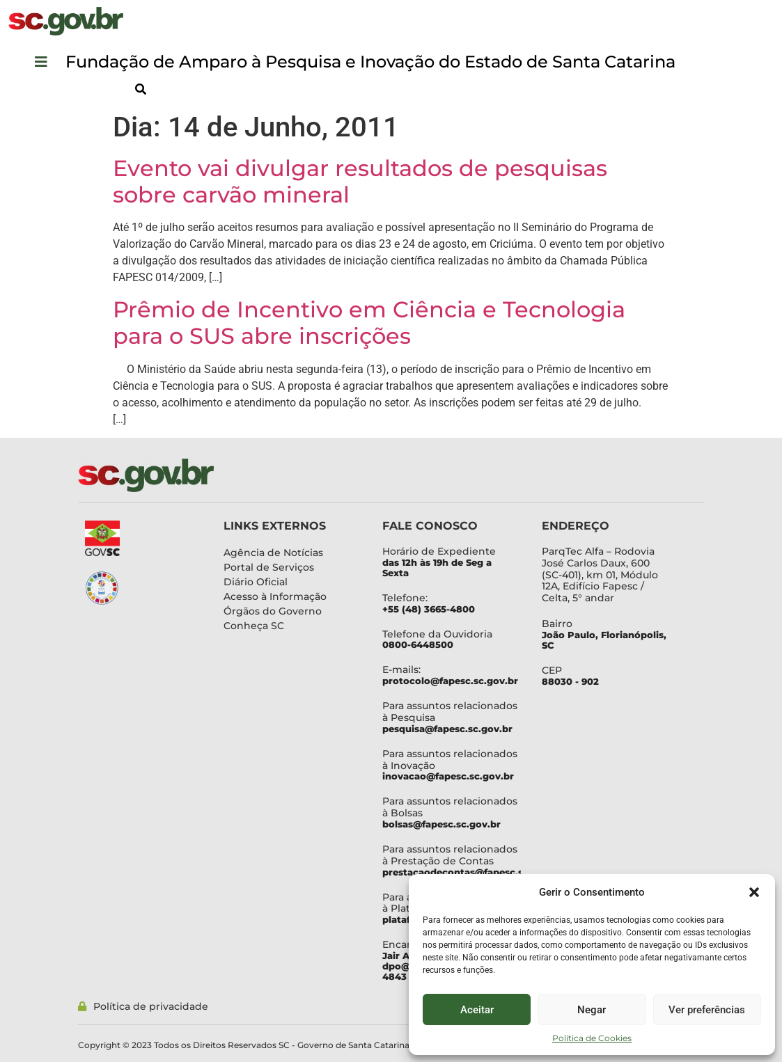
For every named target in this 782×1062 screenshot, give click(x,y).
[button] (754, 892)
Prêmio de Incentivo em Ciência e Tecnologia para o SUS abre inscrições (369, 322)
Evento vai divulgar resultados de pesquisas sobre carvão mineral (360, 181)
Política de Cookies (592, 1038)
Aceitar (477, 1010)
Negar (591, 1010)
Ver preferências (706, 1010)
